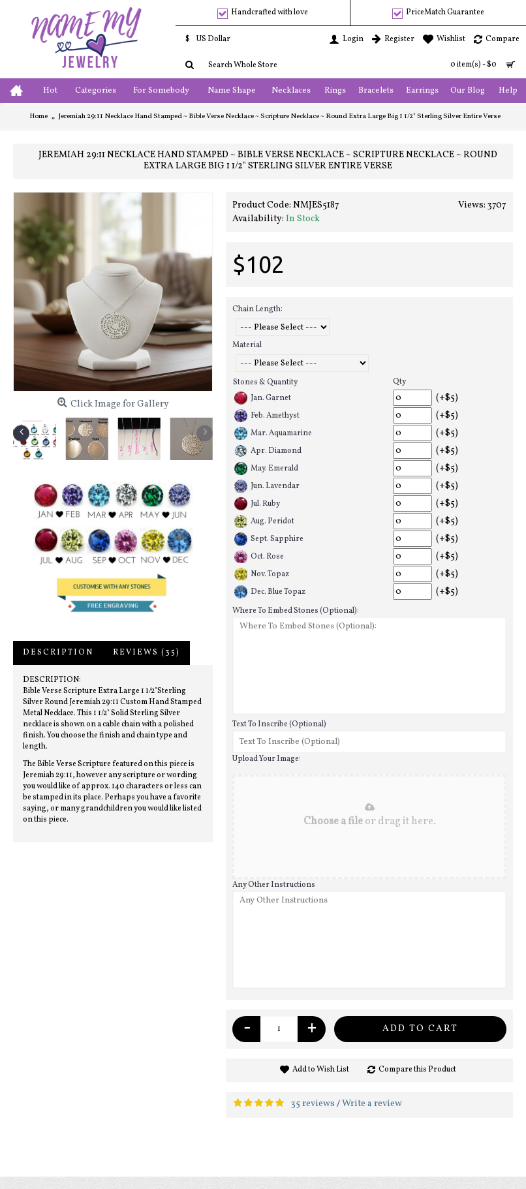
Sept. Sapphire (268, 539)
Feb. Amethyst (267, 415)
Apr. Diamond (268, 450)
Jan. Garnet (262, 398)
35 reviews (313, 1104)
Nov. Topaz (261, 574)
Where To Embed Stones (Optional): (295, 611)
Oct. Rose (259, 556)
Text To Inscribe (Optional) (279, 724)
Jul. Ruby (257, 503)
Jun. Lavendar (267, 486)
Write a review (372, 1104)
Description (58, 652)
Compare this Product (417, 1069)
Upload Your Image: (266, 759)
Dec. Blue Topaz (269, 591)
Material (247, 345)
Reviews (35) (146, 652)
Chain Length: (257, 309)
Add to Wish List (320, 1069)
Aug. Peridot (264, 521)
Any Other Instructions (273, 885)
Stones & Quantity (265, 382)
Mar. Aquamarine (273, 433)
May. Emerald (266, 468)
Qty (399, 382)
